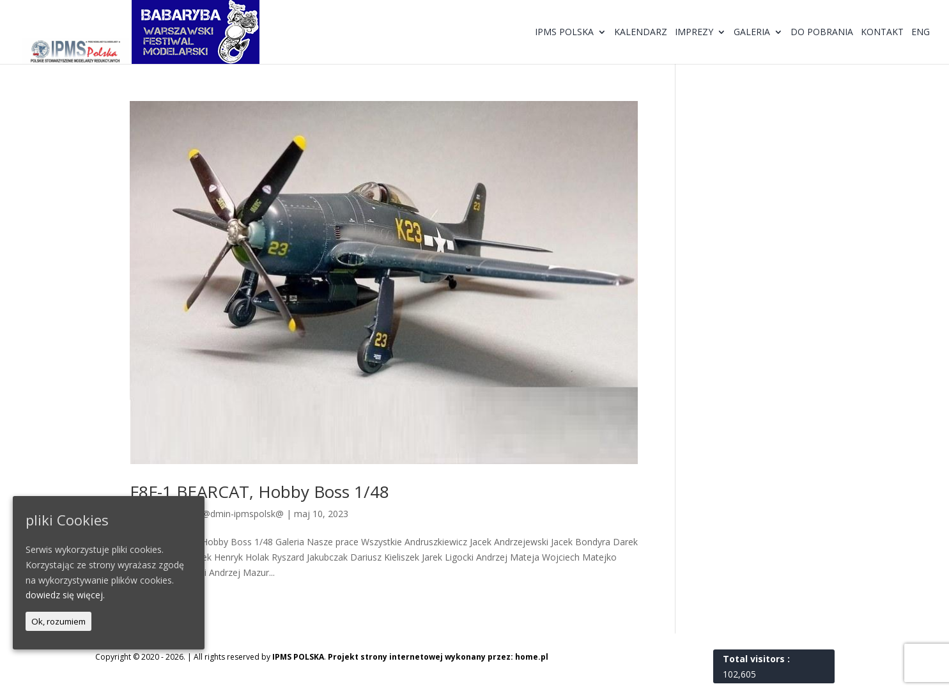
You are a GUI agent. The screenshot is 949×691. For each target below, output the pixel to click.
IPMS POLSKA (298, 656)
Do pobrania (822, 32)
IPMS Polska (564, 32)
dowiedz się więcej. (65, 595)
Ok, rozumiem (58, 621)
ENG (920, 32)
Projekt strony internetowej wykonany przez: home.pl (438, 656)
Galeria (752, 32)
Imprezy (694, 32)
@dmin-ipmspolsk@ (243, 514)
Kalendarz (640, 32)
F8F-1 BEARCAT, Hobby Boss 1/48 (259, 491)
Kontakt (882, 32)
